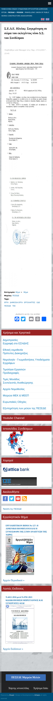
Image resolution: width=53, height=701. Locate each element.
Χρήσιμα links (40, 688)
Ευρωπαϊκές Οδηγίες (14, 402)
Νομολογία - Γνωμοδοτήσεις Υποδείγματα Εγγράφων (26, 361)
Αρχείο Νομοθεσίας (14, 389)
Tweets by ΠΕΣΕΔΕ (12, 509)
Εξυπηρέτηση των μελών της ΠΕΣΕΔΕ (24, 408)
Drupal (11, 695)
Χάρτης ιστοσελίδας (18, 688)
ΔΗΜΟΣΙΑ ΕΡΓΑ (16, 302)
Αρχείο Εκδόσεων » (13, 649)
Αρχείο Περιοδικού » (13, 580)
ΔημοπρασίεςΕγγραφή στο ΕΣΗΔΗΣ (16, 342)
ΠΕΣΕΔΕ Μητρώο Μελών (25, 677)
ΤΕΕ (14, 306)
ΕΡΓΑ (6, 302)
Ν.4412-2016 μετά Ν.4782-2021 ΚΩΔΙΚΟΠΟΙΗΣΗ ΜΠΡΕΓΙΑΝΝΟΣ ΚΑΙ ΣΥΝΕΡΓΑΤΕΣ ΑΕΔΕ (24, 600)
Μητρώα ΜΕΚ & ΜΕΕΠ (16, 395)
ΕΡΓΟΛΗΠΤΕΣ (29, 302)
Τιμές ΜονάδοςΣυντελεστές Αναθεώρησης (18, 381)
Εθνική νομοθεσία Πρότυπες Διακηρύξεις (15, 351)
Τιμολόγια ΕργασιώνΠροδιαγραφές (14, 371)
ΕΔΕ (38, 302)
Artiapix (37, 695)
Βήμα (18, 292)
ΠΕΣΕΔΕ (15, 296)
